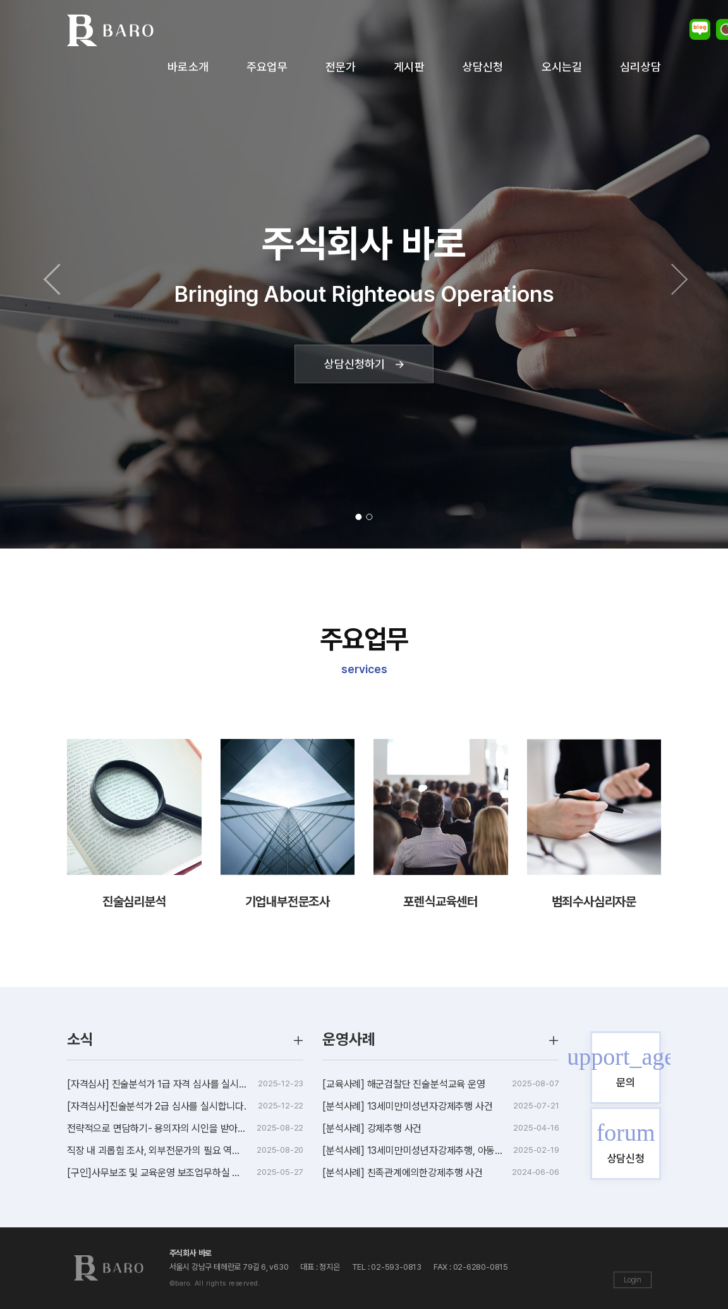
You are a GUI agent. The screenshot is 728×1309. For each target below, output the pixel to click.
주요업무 (267, 66)
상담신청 (483, 66)
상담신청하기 (364, 364)
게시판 (409, 66)
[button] (54, 274)
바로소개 (188, 66)
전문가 (340, 66)
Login (632, 1279)
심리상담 (640, 66)
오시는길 (562, 66)
